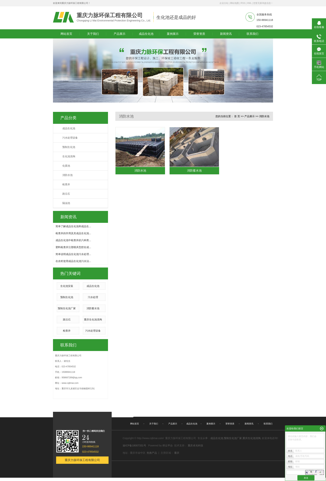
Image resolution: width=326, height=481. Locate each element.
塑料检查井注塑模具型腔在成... (73, 247)
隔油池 (66, 203)
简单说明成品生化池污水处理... (73, 254)
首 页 (237, 116)
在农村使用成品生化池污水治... (73, 261)
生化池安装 (66, 286)
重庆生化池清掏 (93, 319)
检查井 (66, 184)
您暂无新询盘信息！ (263, 3)
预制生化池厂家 (67, 308)
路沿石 (66, 193)
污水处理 (93, 297)
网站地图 (234, 3)
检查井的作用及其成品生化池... (73, 233)
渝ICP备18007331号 (134, 445)
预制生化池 (68, 147)
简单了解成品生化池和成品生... (73, 226)
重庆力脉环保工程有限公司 (82, 460)
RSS (243, 3)
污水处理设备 (70, 137)
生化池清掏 (68, 156)
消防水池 (67, 175)
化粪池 (66, 165)
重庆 (176, 452)
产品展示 (249, 116)
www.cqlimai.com (70, 383)
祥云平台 (167, 445)
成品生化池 (68, 128)
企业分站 (223, 3)
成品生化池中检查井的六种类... (73, 240)
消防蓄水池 (93, 308)
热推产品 (152, 452)
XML (249, 3)
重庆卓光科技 (195, 445)
